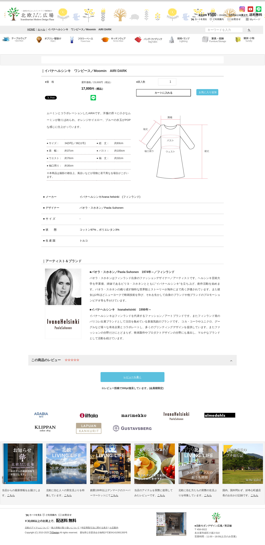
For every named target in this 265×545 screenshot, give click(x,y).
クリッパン (45, 428)
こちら (11, 495)
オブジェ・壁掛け (49, 39)
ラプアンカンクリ (89, 428)
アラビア (41, 415)
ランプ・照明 (182, 39)
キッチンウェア (116, 39)
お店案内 (114, 527)
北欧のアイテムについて (37, 527)
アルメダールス (220, 415)
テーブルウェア (16, 39)
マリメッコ (132, 415)
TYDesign (54, 532)
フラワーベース (82, 39)
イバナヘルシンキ (176, 415)
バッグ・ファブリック (149, 39)
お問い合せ (235, 19)
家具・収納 (215, 39)
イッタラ (89, 415)
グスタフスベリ (132, 428)
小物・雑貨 (248, 39)
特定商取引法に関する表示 (94, 527)
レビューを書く (132, 377)
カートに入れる (163, 92)
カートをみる (198, 19)
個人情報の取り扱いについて (65, 527)
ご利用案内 (216, 19)
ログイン (253, 19)
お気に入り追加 (208, 92)
